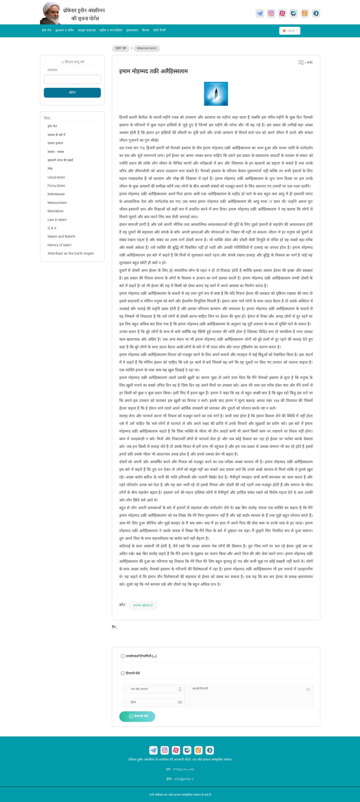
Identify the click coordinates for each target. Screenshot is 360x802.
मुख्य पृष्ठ (120, 48)
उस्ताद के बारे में (56, 135)
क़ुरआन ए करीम (64, 30)
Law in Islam (57, 220)
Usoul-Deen (56, 177)
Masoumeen (146, 48)
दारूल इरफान (55, 143)
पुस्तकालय (132, 30)
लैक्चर (145, 30)
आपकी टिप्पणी (200, 688)
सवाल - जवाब (56, 152)
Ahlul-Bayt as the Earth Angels (71, 253)
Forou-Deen (56, 186)
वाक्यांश (52, 70)
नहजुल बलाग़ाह (87, 30)
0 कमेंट (306, 63)
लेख (50, 169)
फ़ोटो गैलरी (159, 30)
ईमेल (133, 702)
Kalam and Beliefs (61, 236)
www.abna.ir (143, 605)
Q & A (52, 228)
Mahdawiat (56, 194)
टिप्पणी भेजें (138, 716)
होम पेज (46, 30)
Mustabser (56, 211)
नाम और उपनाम (139, 689)
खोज (72, 93)
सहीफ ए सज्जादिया (110, 30)
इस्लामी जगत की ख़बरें (60, 160)
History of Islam (59, 245)
